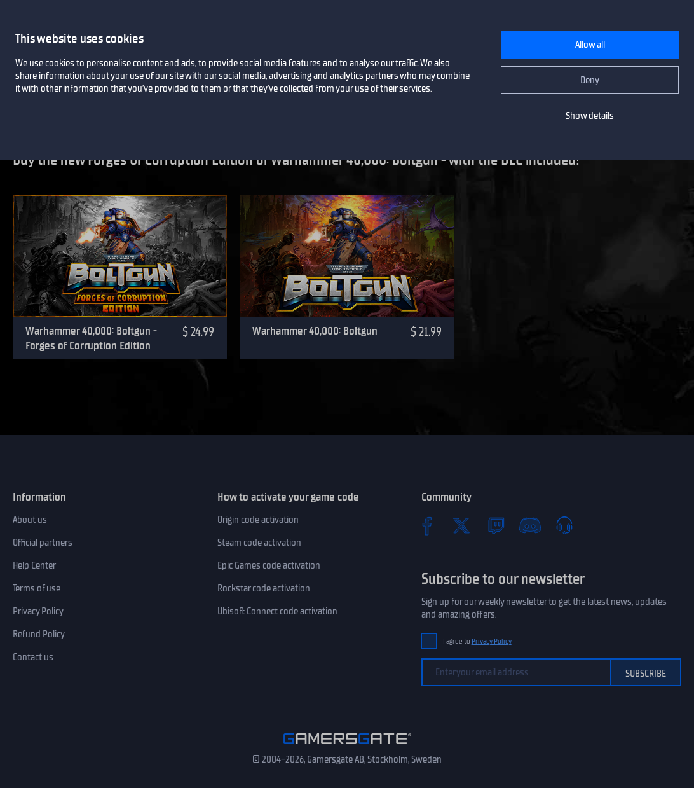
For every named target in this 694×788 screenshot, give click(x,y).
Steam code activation (259, 542)
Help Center (34, 565)
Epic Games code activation (268, 565)
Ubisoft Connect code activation (277, 611)
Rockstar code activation (263, 588)
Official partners (42, 542)
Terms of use (36, 588)
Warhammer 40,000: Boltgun (315, 331)
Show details (590, 115)
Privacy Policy (38, 611)
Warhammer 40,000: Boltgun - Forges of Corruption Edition (91, 338)
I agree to (477, 641)
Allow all (590, 44)
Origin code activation (258, 519)
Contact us (33, 657)
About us (30, 519)
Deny (589, 80)
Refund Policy (39, 634)
